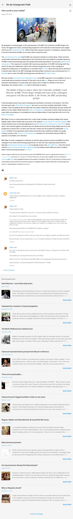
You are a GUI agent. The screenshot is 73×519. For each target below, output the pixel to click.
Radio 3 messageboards (36, 110)
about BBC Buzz (53, 145)
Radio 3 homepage (8, 115)
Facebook (4, 159)
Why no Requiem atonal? (11, 488)
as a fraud (28, 150)
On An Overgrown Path (18, 4)
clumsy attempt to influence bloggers (55, 122)
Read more (67, 300)
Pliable (11, 178)
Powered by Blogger (36, 514)
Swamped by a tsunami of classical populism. (20, 306)
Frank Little (12, 193)
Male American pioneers (11, 442)
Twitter (12, 159)
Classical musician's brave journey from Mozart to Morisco (25, 352)
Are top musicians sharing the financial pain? (20, 465)
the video (45, 69)
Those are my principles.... (12, 374)
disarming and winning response (18, 145)
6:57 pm (11, 200)
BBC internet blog (49, 73)
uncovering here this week (12, 57)
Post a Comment (9, 270)
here (46, 80)
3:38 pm (11, 187)
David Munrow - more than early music (17, 283)
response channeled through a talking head (21, 147)
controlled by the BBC (18, 50)
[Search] (70, 5)
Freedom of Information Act (26, 133)
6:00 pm (11, 265)
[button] (70, 11)
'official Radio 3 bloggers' (23, 105)
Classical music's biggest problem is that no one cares (23, 397)
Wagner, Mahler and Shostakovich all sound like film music (25, 420)
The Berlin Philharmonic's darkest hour (17, 329)
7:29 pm (11, 242)
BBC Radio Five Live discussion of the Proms (50, 124)
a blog (25, 85)
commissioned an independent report (25, 78)
